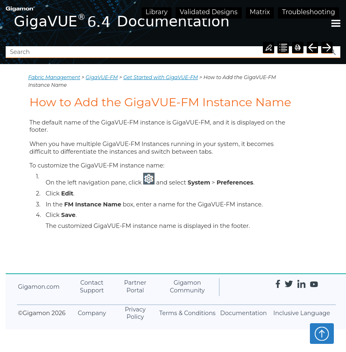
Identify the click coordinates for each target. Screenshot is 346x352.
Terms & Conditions (187, 313)
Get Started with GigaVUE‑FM (160, 77)
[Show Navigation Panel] (336, 23)
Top (322, 333)
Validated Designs (209, 12)
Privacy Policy (135, 313)
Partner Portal (135, 286)
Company (92, 313)
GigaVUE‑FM (102, 77)
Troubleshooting (308, 12)
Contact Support (92, 286)
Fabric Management (54, 77)
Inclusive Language (301, 313)
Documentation (243, 313)
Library (157, 12)
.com (38, 286)
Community (187, 286)
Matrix (260, 12)
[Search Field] (173, 52)
